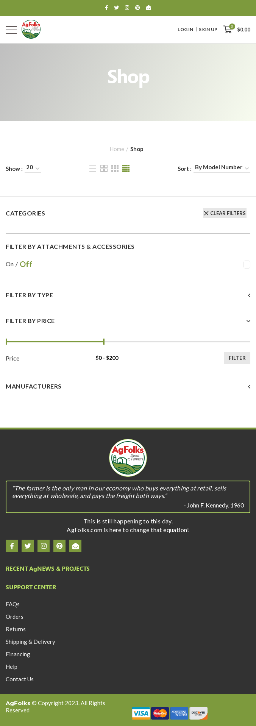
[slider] (6, 342)
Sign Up (208, 29)
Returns (16, 629)
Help (11, 666)
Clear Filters (228, 213)
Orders (14, 616)
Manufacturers (34, 386)
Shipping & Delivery (30, 641)
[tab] (128, 300)
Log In (185, 29)
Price (12, 358)
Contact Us (20, 679)
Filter (237, 358)
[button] (128, 295)
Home (116, 148)
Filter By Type (29, 295)
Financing (18, 654)
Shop (137, 148)
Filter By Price (30, 320)
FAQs (13, 604)
